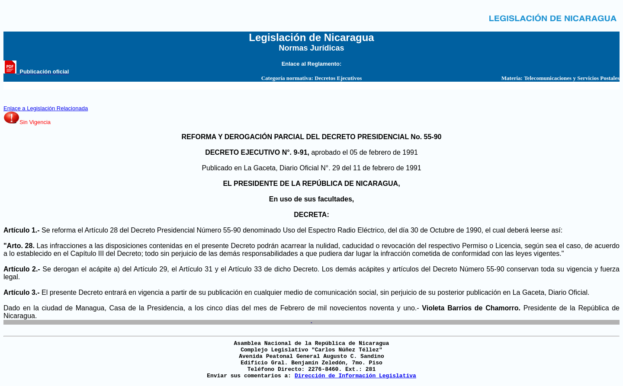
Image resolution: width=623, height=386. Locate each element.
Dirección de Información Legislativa (355, 376)
